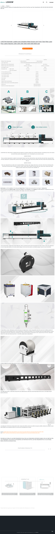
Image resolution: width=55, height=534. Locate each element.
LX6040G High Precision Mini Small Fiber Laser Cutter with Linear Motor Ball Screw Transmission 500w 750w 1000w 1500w (23, 431)
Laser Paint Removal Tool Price (26, 439)
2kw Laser (45, 438)
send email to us (27, 48)
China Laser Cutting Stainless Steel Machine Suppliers (33, 438)
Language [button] (51, 2)
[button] (43, 2)
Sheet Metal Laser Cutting (5, 438)
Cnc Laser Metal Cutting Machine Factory (17, 438)
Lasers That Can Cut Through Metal (15, 439)
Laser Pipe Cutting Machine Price (38, 439)
